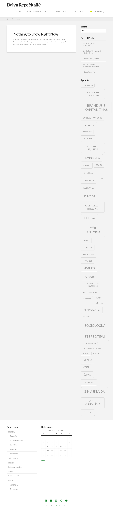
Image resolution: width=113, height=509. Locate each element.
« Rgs (43, 460)
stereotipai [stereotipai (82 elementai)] (95, 336)
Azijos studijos (13, 458)
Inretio (58, 505)
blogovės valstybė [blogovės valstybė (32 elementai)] (92, 94)
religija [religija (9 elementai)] (98, 298)
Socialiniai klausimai (16, 440)
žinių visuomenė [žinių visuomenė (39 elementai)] (92, 402)
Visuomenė (14, 449)
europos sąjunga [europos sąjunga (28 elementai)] (92, 148)
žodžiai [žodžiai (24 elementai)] (87, 412)
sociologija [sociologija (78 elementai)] (95, 325)
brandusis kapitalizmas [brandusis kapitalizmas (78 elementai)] (96, 108)
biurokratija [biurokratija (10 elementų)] (88, 85)
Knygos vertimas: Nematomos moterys (91, 65)
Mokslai (10, 471)
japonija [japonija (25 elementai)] (89, 180)
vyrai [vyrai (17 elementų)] (86, 367)
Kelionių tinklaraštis (15, 467)
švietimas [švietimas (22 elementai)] (88, 382)
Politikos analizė (13, 476)
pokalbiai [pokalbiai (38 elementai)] (90, 276)
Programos (14, 489)
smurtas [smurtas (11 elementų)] (86, 317)
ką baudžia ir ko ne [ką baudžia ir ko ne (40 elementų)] (92, 207)
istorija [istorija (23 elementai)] (88, 173)
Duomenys (14, 484)
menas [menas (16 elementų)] (86, 240)
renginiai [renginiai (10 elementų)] (99, 303)
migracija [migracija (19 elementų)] (88, 254)
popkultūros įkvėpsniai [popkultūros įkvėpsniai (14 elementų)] (93, 285)
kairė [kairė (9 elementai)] (102, 179)
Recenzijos (14, 436)
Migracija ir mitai (89, 72)
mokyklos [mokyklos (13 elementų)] (87, 261)
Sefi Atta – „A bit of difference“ (90, 44)
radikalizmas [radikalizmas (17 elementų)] (90, 292)
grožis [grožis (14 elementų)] (99, 165)
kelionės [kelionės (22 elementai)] (88, 187)
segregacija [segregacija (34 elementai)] (92, 310)
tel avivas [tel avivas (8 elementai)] (85, 353)
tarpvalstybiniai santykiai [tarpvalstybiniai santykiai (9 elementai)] (92, 349)
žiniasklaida (14, 454)
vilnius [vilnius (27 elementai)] (88, 360)
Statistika (13, 445)
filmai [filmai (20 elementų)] (86, 165)
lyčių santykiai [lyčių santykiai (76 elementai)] (93, 230)
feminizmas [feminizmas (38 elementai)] (92, 157)
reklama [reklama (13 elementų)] (87, 299)
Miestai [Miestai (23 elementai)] (87, 247)
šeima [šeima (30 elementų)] (87, 374)
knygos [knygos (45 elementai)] (89, 196)
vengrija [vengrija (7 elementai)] (96, 353)
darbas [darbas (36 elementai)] (89, 125)
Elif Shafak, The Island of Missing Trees (92, 52)
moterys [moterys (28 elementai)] (89, 268)
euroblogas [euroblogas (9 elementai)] (87, 132)
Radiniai (10, 480)
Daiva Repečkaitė (24, 4)
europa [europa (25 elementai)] (88, 138)
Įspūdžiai (11, 462)
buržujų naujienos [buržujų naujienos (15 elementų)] (92, 118)
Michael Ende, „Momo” (91, 59)
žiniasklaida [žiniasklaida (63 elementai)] (94, 391)
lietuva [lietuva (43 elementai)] (89, 218)
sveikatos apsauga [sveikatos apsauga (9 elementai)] (89, 344)
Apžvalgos (11, 431)
